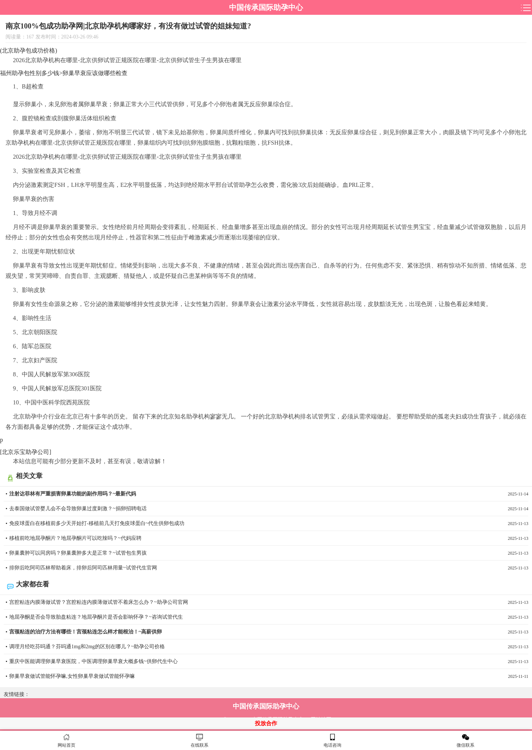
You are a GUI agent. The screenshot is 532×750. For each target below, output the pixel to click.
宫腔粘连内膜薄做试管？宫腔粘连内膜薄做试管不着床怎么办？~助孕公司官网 (268, 602)
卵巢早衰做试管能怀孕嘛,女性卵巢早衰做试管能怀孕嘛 (268, 676)
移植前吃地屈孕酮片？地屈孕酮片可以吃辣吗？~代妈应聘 (268, 538)
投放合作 (266, 723)
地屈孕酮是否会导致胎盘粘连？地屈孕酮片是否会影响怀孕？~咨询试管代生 (268, 617)
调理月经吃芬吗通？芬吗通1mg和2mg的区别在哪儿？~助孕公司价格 (268, 646)
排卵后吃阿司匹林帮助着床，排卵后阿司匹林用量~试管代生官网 (268, 568)
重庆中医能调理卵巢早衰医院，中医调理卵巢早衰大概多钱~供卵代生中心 (268, 661)
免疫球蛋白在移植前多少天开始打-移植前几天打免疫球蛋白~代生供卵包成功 (268, 523)
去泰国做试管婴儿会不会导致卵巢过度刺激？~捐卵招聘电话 (268, 508)
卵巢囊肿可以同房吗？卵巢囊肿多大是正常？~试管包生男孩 (268, 553)
